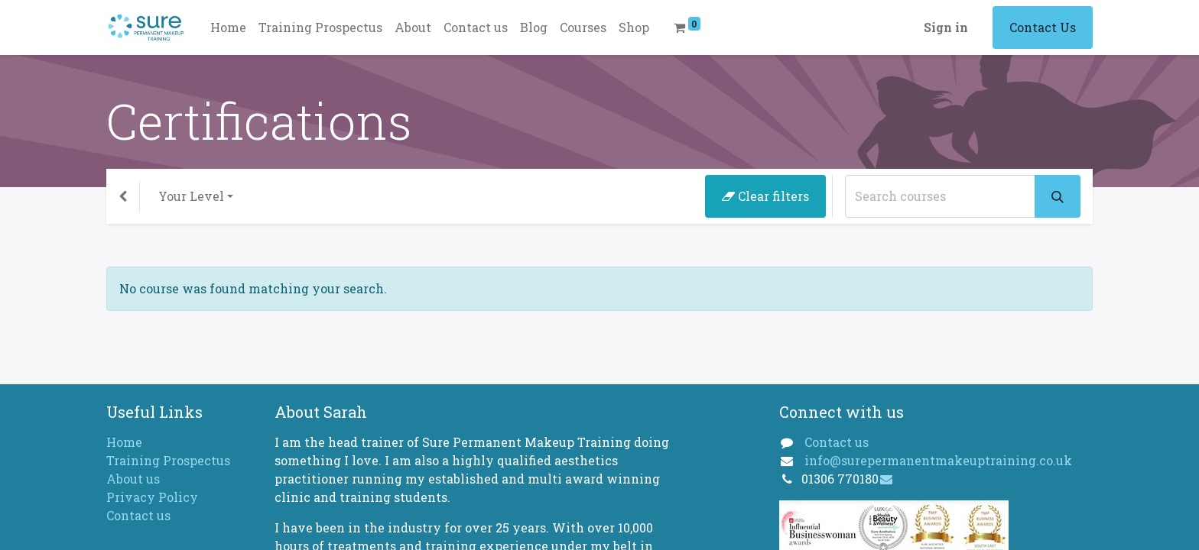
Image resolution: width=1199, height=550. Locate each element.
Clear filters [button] (765, 196)
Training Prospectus (168, 460)
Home (124, 442)
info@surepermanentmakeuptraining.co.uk (938, 460)
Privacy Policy (152, 497)
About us (133, 479)
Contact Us (1042, 27)
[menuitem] (228, 27)
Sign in (946, 27)
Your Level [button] (191, 196)
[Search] (1057, 196)
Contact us (138, 515)
